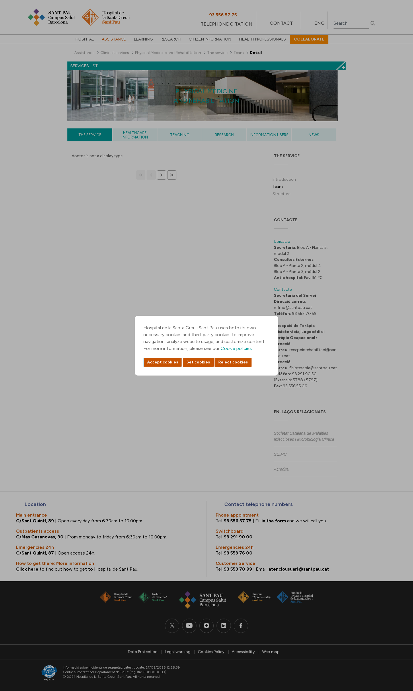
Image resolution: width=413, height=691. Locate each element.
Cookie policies (236, 348)
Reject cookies (233, 362)
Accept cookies (162, 362)
